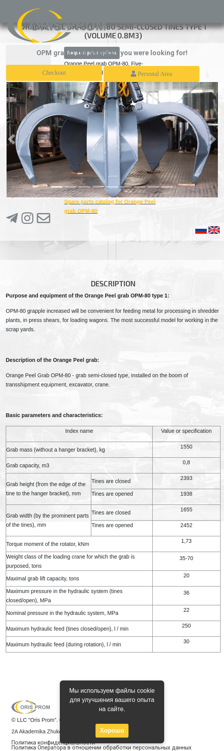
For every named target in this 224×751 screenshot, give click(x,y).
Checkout (54, 72)
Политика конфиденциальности (53, 742)
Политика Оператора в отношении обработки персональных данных (101, 747)
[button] (11, 139)
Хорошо (112, 730)
